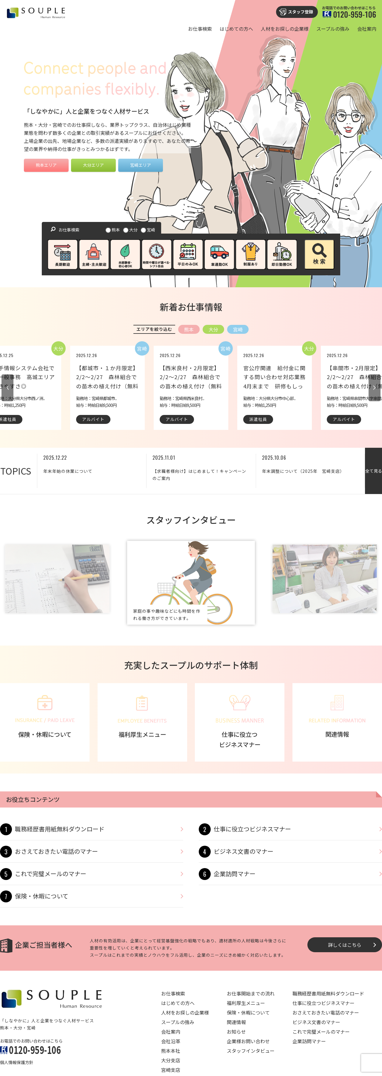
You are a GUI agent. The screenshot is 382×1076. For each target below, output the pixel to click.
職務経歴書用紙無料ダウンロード (59, 829)
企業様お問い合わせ (248, 1041)
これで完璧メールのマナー (50, 873)
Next (375, 387)
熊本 (113, 230)
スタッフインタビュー (251, 1050)
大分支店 (170, 1060)
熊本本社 (170, 1050)
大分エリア (93, 165)
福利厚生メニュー (246, 1002)
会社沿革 (170, 1041)
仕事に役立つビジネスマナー (252, 829)
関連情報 (236, 1022)
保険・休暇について (41, 896)
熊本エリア (46, 165)
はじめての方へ (236, 28)
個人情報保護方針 (16, 1062)
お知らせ (236, 1031)
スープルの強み (332, 28)
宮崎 (148, 230)
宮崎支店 (170, 1069)
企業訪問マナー (234, 873)
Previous (7, 387)
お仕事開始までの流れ (251, 993)
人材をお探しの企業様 (285, 28)
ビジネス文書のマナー (243, 851)
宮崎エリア (140, 165)
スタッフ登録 (300, 12)
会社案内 (366, 28)
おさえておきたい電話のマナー (56, 851)
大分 (131, 230)
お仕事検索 (200, 28)
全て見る (373, 471)
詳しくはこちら (344, 944)
